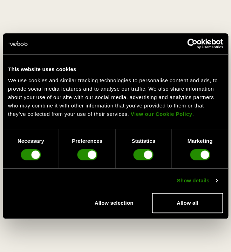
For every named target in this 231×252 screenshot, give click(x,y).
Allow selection (114, 203)
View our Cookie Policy (161, 114)
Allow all (187, 203)
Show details (193, 180)
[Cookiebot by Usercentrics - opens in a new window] (192, 43)
